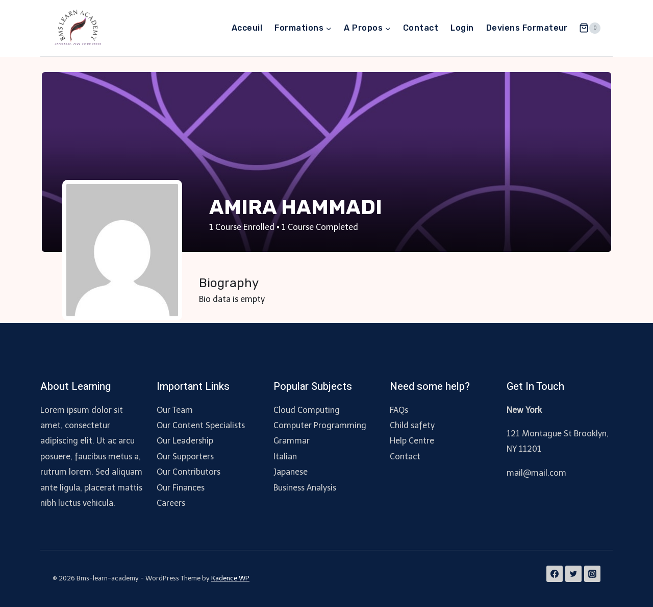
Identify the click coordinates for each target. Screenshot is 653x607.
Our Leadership (185, 441)
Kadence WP (230, 578)
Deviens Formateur (527, 28)
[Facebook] (554, 574)
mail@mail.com (536, 473)
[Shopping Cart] (589, 28)
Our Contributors (188, 472)
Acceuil (247, 28)
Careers (171, 503)
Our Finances (181, 488)
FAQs (399, 410)
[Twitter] (573, 574)
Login (461, 28)
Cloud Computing (306, 410)
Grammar (291, 441)
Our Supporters (185, 456)
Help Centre (412, 441)
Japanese (290, 472)
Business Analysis (304, 488)
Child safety (412, 425)
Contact (420, 28)
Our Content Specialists (201, 425)
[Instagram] (592, 574)
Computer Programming (319, 425)
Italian (285, 456)
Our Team (175, 410)
